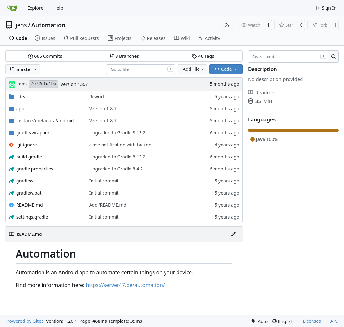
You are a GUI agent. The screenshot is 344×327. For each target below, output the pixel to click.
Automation (48, 25)
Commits (45, 56)
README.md (29, 205)
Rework (97, 97)
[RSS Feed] (227, 25)
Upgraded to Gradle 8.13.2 (117, 133)
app (20, 109)
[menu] (259, 321)
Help (58, 8)
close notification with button (120, 145)
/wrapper (33, 133)
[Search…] (333, 56)
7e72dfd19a (43, 84)
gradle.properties (34, 169)
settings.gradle (32, 217)
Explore (35, 8)
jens (21, 25)
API (334, 321)
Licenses (312, 321)
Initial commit (104, 181)
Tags (203, 56)
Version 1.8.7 (74, 84)
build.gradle (29, 157)
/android (45, 121)
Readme (261, 92)
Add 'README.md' (108, 205)
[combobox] (140, 69)
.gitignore (26, 145)
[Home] (12, 8)
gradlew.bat (29, 193)
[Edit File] (233, 234)
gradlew (24, 181)
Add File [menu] (194, 69)
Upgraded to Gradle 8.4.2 (116, 169)
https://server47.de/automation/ (125, 285)
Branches (124, 56)
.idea (21, 97)
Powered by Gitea (25, 321)
